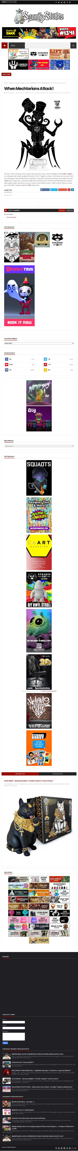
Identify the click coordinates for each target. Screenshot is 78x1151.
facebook (70, 210)
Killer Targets (67, 174)
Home (6, 83)
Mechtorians (33, 83)
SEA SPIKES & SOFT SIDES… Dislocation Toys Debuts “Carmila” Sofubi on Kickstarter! (42, 1087)
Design (17, 83)
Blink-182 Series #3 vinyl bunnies (23, 1110)
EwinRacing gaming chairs (48, 691)
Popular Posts (58, 774)
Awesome (11, 83)
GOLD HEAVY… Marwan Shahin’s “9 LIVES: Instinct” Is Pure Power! (28, 781)
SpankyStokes (46, 83)
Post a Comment (11, 217)
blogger (62, 210)
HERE (29, 185)
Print (39, 83)
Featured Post (20, 774)
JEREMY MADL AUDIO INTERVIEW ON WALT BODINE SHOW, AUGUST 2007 (37, 1054)
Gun (28, 83)
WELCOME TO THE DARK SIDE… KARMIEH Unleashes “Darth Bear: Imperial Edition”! (41, 1071)
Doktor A (23, 83)
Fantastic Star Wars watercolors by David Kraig (28, 1118)
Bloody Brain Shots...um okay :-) (23, 1102)
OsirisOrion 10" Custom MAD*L (23, 1062)
